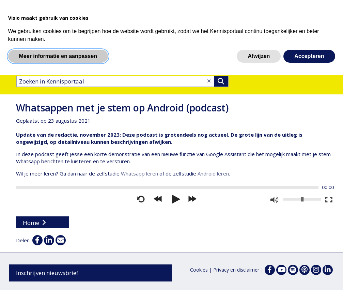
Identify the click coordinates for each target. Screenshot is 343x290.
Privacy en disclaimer (236, 269)
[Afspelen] (175, 199)
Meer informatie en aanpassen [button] (58, 56)
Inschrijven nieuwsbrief (47, 273)
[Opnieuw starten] (141, 199)
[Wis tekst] (209, 80)
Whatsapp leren (139, 173)
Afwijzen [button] (259, 56)
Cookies (199, 269)
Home (31, 223)
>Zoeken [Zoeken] (221, 81)
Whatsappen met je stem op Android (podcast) (122, 107)
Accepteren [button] (309, 56)
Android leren (213, 173)
